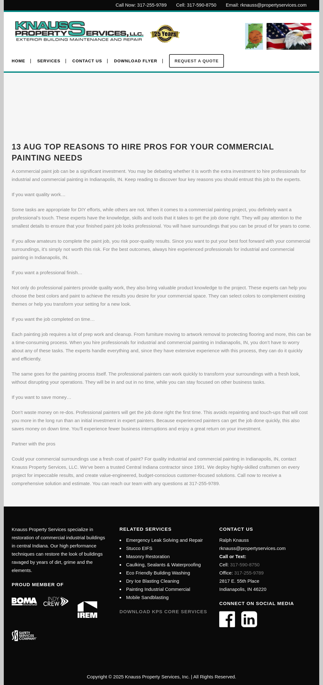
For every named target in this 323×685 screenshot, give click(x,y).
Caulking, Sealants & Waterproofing (163, 564)
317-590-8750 (244, 564)
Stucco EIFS (139, 548)
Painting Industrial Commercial (158, 589)
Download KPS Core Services (163, 611)
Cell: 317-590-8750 (196, 5)
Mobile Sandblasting (147, 597)
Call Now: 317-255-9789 (141, 5)
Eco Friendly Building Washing (158, 572)
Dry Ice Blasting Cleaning (152, 581)
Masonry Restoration (148, 556)
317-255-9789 (249, 572)
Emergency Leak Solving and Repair (164, 540)
